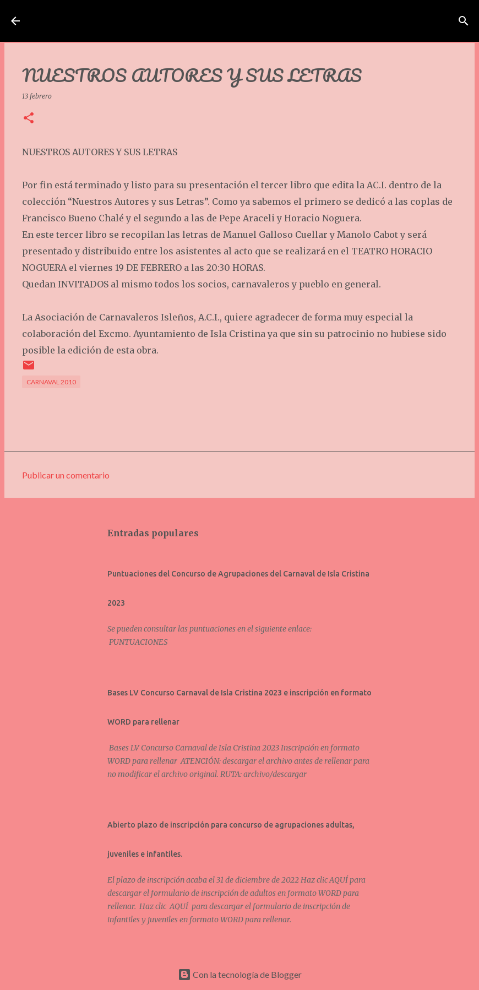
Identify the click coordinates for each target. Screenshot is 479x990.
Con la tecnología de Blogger (240, 974)
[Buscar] (457, 21)
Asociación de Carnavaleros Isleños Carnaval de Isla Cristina (236, 21)
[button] (28, 118)
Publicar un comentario (66, 475)
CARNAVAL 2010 (51, 382)
